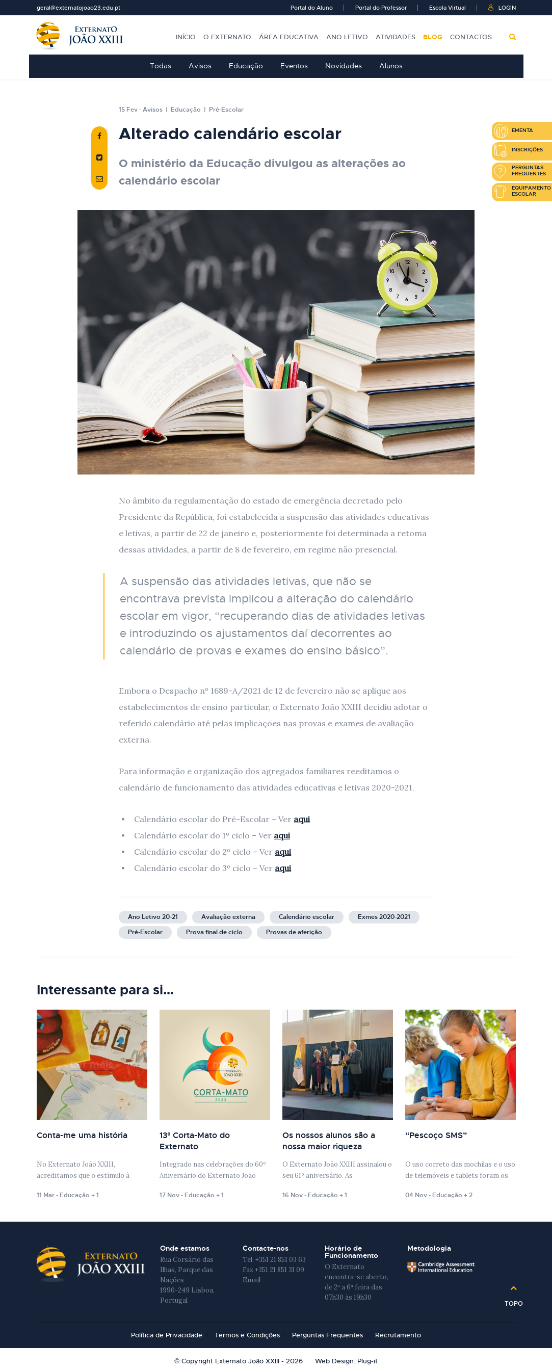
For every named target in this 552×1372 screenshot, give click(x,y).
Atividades (395, 36)
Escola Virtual (447, 7)
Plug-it (367, 1360)
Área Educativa (289, 36)
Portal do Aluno (312, 7)
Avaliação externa (228, 917)
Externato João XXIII (80, 35)
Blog (432, 36)
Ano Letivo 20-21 (153, 917)
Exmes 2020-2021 (384, 917)
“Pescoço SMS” (436, 1135)
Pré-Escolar (226, 109)
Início (186, 36)
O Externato (227, 36)
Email (251, 1280)
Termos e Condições (247, 1335)
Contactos (471, 36)
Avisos (200, 65)
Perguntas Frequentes (327, 1335)
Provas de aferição (294, 932)
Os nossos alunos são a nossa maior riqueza (328, 1141)
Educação (246, 65)
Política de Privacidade (166, 1335)
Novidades (343, 65)
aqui (302, 819)
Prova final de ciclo (214, 932)
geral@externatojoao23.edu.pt (78, 7)
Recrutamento (398, 1335)
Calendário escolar (306, 917)
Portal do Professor (381, 7)
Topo (514, 1300)
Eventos (294, 65)
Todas (160, 65)
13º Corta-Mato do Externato (195, 1141)
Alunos (391, 65)
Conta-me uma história (82, 1135)
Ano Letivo (347, 36)
